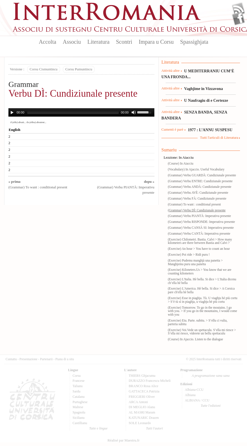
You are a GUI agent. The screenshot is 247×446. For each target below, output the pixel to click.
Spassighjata (194, 42)
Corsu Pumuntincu (78, 69)
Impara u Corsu (156, 42)
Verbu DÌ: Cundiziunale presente (73, 93)
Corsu (77, 376)
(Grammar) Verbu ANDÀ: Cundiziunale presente (199, 186)
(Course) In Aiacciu (180, 163)
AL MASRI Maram (142, 412)
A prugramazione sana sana (211, 376)
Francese (79, 381)
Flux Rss (238, 9)
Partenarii (46, 359)
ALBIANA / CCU (197, 400)
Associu (72, 42)
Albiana (190, 395)
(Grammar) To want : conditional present (194, 204)
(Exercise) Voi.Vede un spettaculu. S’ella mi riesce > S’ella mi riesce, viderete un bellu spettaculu (202, 331)
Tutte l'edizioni (211, 406)
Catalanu (79, 397)
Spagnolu (79, 412)
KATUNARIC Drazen (144, 418)
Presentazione (28, 359)
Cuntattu (11, 359)
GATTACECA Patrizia (144, 391)
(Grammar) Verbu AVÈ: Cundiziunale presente (198, 192)
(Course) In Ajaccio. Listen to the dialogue (195, 339)
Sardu (77, 391)
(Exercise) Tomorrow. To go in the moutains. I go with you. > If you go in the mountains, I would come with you (202, 311)
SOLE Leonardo (140, 423)
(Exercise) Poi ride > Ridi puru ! (189, 254)
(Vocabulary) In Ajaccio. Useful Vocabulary (196, 169)
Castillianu (80, 423)
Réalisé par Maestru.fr (123, 440)
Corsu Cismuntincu (44, 69)
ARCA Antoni (138, 402)
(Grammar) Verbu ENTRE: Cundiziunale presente (200, 181)
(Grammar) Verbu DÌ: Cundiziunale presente (197, 210)
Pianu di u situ (64, 359)
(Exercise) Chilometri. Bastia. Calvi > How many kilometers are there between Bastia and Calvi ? (200, 241)
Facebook (238, 18)
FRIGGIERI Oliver (142, 397)
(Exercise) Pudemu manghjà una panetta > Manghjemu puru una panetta (195, 262)
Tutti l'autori (154, 428)
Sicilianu (79, 418)
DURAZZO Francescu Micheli (150, 381)
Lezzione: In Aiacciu (179, 158)
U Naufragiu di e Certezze (206, 100)
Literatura (98, 42)
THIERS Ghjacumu (142, 376)
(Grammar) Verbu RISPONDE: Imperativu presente (201, 221)
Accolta (47, 42)
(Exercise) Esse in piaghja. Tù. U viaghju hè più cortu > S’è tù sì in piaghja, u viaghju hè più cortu (202, 299)
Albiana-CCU (194, 390)
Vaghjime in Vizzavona (203, 88)
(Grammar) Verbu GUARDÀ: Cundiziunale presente (202, 175)
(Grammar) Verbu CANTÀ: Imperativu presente (199, 233)
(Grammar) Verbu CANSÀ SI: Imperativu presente (201, 227)
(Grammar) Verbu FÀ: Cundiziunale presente (197, 198)
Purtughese (80, 402)
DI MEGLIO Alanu (142, 407)
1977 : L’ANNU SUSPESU (210, 130)
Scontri (124, 42)
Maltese (78, 407)
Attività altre (170, 71)
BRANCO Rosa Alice (143, 386)
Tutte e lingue (98, 428)
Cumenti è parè (172, 129)
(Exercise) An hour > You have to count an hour (199, 248)
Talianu (78, 386)
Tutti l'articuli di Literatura (219, 138)
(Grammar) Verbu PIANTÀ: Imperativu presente (125, 187)
